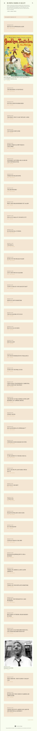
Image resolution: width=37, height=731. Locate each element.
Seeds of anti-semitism (14, 300)
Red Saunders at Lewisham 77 (16, 428)
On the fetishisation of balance (17, 356)
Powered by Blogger (18, 726)
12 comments (12, 586)
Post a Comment (12, 28)
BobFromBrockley (16, 3)
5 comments (11, 118)
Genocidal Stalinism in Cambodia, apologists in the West (18, 384)
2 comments (8, 80)
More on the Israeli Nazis (15, 259)
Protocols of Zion (13, 328)
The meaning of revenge (15, 89)
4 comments (11, 386)
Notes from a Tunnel (14, 231)
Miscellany (11, 342)
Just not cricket (12, 485)
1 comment (11, 132)
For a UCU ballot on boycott (16, 217)
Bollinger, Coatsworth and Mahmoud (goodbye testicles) (16, 78)
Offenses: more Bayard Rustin (17, 442)
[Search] (32, 3)
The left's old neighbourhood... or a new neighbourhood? (17, 630)
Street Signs (11, 414)
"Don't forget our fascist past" (17, 286)
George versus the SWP (14, 540)
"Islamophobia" (12, 189)
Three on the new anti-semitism (17, 585)
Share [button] (8, 28)
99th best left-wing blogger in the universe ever (17, 161)
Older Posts (30, 719)
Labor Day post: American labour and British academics (18, 710)
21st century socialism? (15, 272)
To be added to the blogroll (16, 456)
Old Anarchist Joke (13, 131)
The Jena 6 (10, 245)
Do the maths (11, 526)
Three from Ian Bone (14, 176)
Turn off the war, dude (14, 369)
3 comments (11, 315)
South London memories (15, 103)
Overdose (10, 499)
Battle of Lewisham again (15, 26)
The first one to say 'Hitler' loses (18, 117)
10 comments (12, 557)
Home (8, 11)
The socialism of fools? (15, 314)
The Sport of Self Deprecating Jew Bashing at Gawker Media (18, 399)
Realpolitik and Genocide (15, 513)
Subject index (13, 11)
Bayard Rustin (8, 668)
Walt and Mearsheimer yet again (18, 203)
